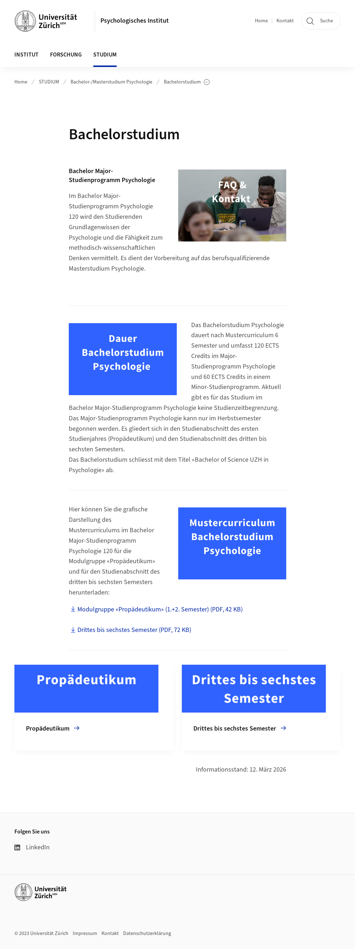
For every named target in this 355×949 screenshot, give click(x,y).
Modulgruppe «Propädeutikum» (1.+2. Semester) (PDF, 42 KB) (160, 609)
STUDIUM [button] (105, 55)
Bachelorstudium (187, 82)
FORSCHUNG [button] (66, 55)
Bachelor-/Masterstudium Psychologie (111, 82)
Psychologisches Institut (134, 20)
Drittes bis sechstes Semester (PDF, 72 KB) (134, 629)
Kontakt (285, 20)
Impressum (85, 933)
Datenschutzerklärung (147, 933)
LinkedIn (32, 847)
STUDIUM (49, 82)
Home (261, 20)
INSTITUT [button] (26, 55)
